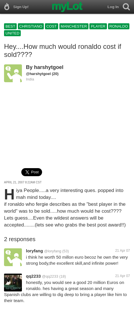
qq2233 (33, 276)
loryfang (34, 250)
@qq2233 (50, 276)
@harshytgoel (38, 74)
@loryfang (52, 251)
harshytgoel (48, 67)
